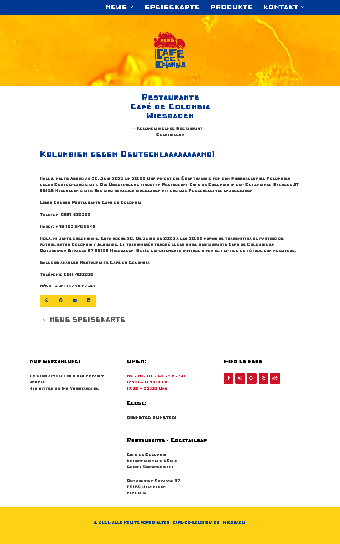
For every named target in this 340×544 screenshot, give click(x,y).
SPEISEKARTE (172, 8)
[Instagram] (240, 378)
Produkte (231, 8)
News (122, 7)
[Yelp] (263, 378)
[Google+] (252, 378)
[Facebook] (228, 378)
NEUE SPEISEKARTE (87, 320)
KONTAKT (287, 7)
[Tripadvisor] (275, 378)
